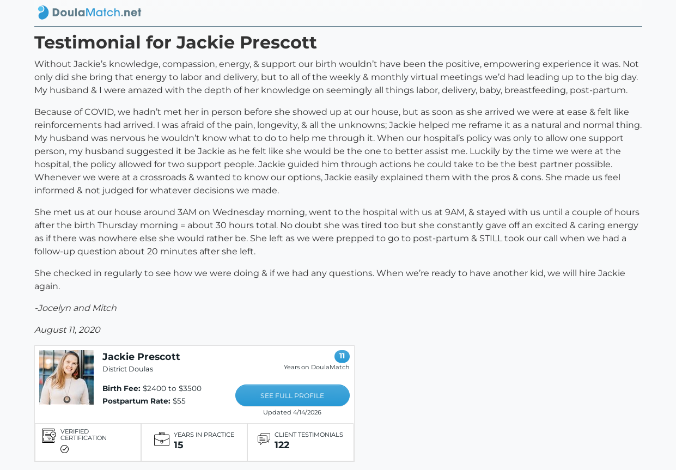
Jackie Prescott (141, 356)
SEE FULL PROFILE (292, 396)
